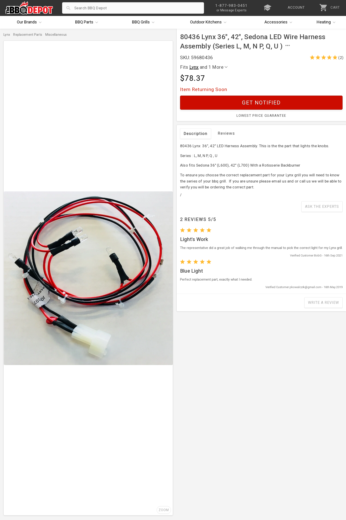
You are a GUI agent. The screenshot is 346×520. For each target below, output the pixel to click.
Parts (87, 22)
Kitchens (209, 22)
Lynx (194, 67)
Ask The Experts (322, 206)
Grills (144, 22)
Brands (30, 22)
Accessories (279, 22)
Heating (327, 22)
